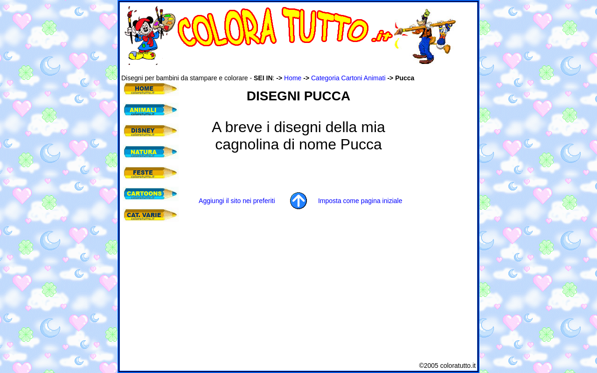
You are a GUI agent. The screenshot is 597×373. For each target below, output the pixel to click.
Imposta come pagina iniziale (360, 200)
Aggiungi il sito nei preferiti (237, 200)
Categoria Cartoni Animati (348, 78)
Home (292, 78)
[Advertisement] (291, 69)
